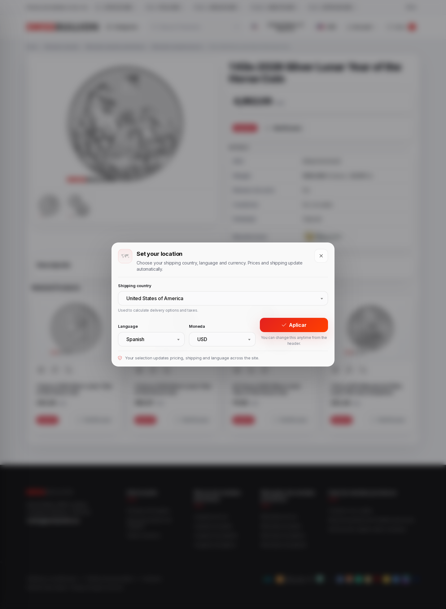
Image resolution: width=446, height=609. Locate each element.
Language (128, 326)
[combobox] (223, 298)
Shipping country (134, 285)
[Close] (321, 256)
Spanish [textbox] (135, 339)
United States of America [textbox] (154, 298)
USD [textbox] (202, 339)
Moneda (197, 326)
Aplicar (294, 325)
